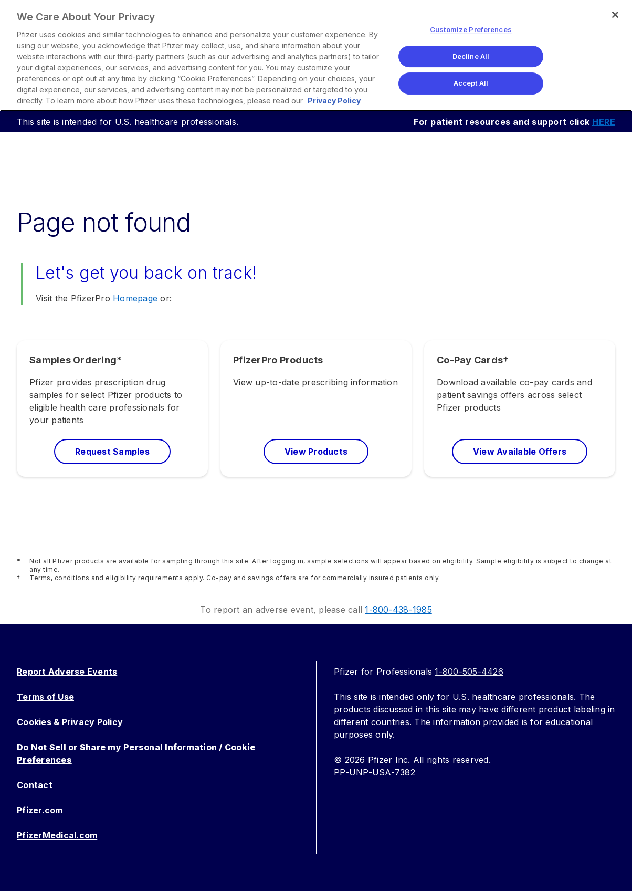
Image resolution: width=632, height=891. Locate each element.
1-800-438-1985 (398, 609)
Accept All (471, 83)
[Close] (615, 14)
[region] (316, 55)
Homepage (135, 298)
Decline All (470, 56)
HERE (603, 122)
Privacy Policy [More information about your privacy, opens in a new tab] (334, 100)
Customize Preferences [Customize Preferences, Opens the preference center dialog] (471, 29)
